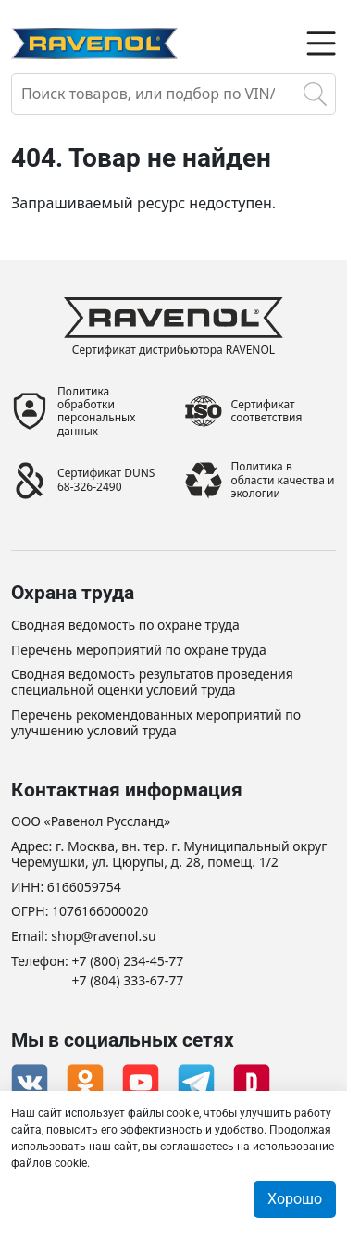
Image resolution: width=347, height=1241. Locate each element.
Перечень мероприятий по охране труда (138, 650)
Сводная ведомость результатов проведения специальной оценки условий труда (152, 682)
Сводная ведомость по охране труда (125, 625)
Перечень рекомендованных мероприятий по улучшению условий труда (156, 723)
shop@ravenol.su (103, 937)
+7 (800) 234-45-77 (128, 962)
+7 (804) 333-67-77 (128, 981)
